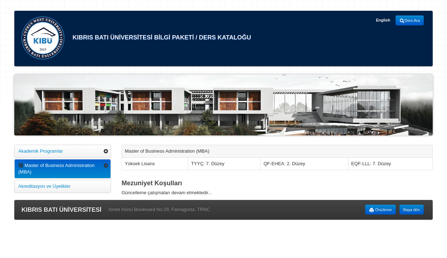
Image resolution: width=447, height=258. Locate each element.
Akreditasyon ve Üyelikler (44, 186)
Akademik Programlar (40, 151)
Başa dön (411, 209)
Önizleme (380, 209)
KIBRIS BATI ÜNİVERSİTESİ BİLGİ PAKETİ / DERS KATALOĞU (136, 37)
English (383, 20)
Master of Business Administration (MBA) (56, 169)
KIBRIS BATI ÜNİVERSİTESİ (61, 209)
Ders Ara (409, 20)
